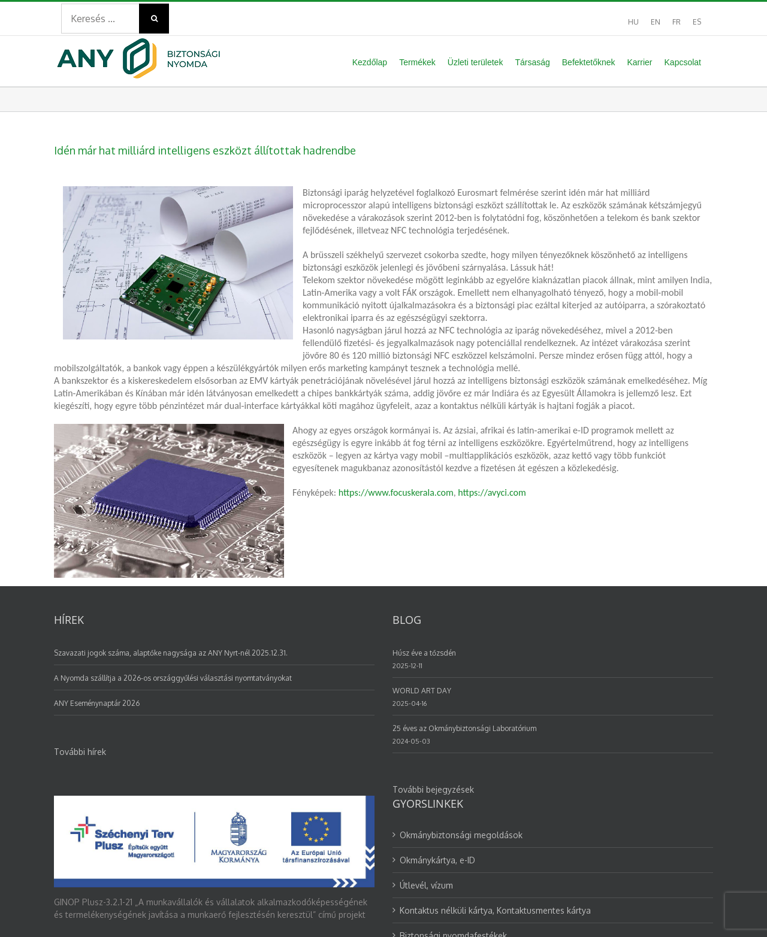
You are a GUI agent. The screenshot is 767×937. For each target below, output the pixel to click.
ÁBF (89, 910)
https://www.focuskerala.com (396, 492)
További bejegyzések (433, 623)
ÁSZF (64, 910)
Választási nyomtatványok (450, 795)
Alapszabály (306, 910)
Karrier (412, 820)
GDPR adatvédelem (144, 910)
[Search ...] (100, 19)
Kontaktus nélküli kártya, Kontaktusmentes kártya (495, 744)
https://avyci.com (492, 492)
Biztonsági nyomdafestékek (453, 770)
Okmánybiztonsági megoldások (461, 669)
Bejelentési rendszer (233, 910)
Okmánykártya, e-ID (437, 694)
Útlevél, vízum (426, 719)
